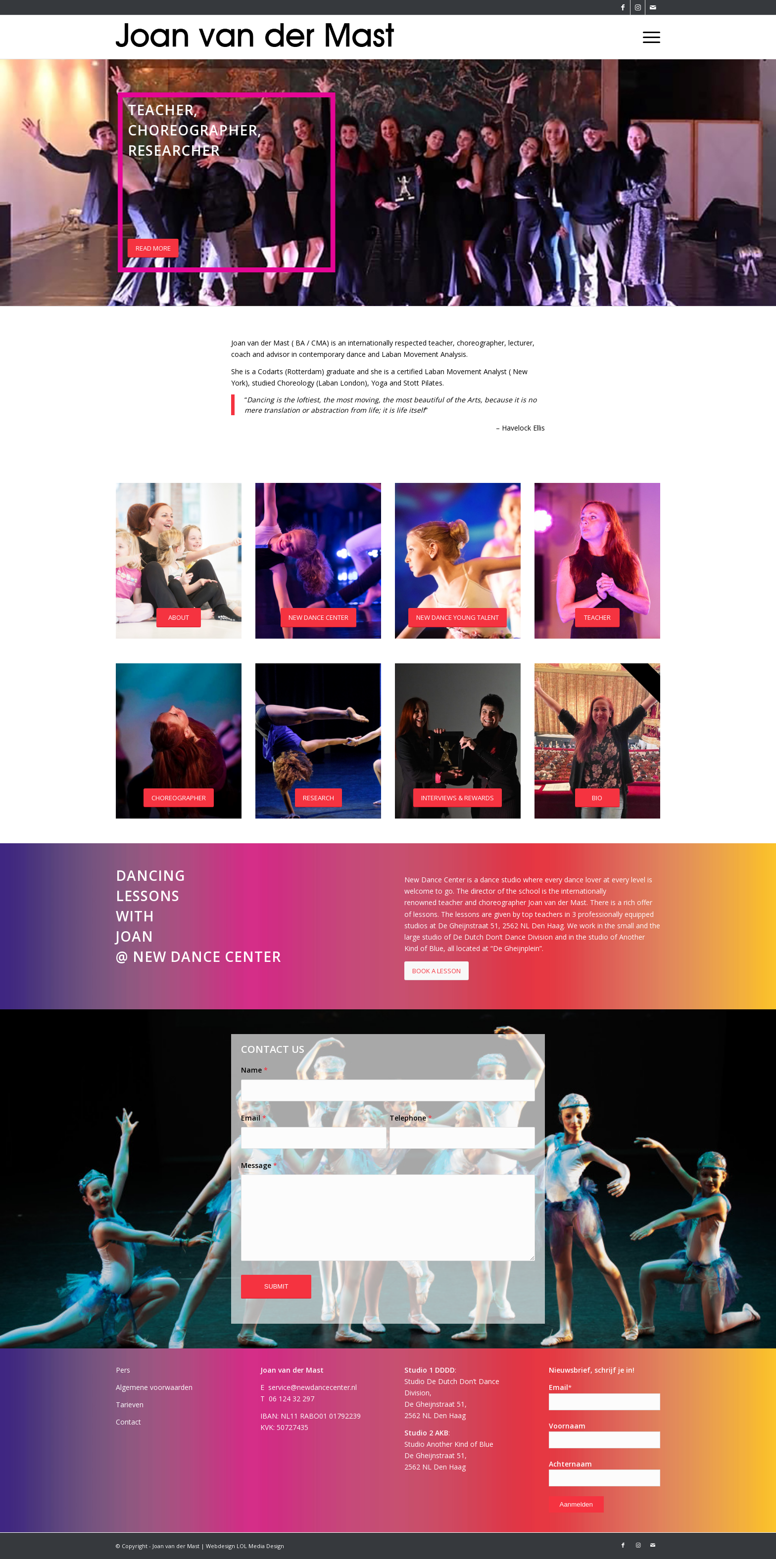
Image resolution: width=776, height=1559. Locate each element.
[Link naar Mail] (652, 7)
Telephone (410, 1118)
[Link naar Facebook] (623, 7)
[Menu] (648, 37)
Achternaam (570, 1464)
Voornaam (567, 1425)
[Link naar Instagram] (637, 7)
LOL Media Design (260, 1546)
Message (259, 1165)
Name (254, 1070)
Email (253, 1118)
